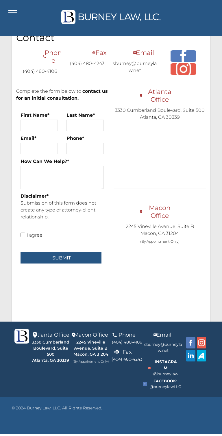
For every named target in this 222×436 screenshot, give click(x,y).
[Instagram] (183, 69)
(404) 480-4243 (87, 63)
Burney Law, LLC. (44, 408)
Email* (28, 138)
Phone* (75, 138)
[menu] (12, 12)
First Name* (35, 115)
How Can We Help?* (45, 161)
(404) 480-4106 (40, 71)
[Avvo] (201, 355)
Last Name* (80, 115)
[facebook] (183, 56)
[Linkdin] (190, 355)
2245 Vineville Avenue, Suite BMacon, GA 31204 (90, 348)
